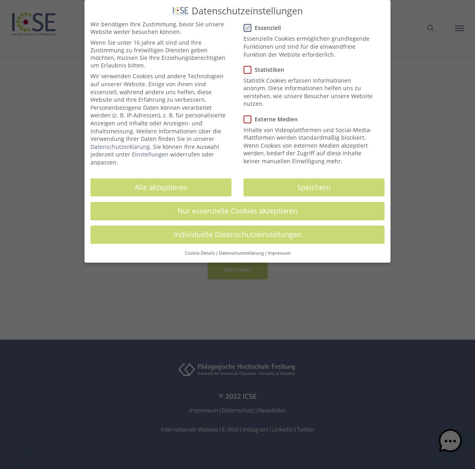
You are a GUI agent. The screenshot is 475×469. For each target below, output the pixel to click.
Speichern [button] (314, 183)
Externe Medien (273, 115)
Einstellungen (150, 151)
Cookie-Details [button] (200, 250)
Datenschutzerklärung (120, 143)
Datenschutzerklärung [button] (241, 250)
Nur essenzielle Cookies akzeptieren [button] (237, 207)
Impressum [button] (279, 250)
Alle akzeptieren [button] (161, 183)
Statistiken (267, 66)
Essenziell (265, 24)
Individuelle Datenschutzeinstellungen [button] (238, 230)
